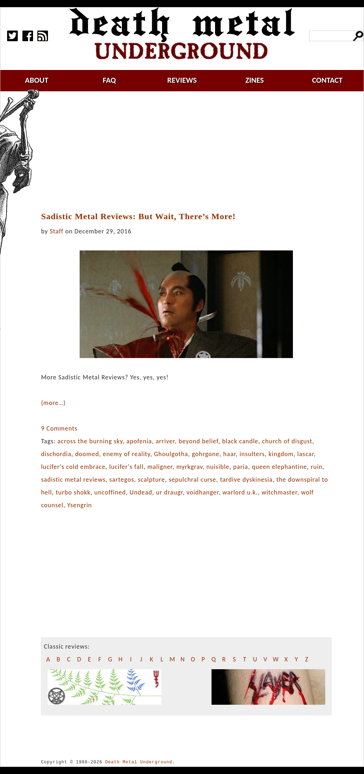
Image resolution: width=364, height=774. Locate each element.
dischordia (56, 454)
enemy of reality (126, 454)
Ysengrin (79, 505)
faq (109, 80)
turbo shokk (73, 492)
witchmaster (279, 492)
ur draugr (169, 492)
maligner (159, 467)
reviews (182, 80)
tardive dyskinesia (246, 479)
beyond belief (198, 441)
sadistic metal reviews (73, 479)
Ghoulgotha (171, 454)
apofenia (139, 441)
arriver (165, 441)
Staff (56, 231)
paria (240, 467)
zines (254, 80)
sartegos (121, 479)
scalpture (151, 479)
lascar (305, 454)
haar (229, 454)
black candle (240, 441)
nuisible (218, 467)
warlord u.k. (240, 492)
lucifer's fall (126, 467)
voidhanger (203, 492)
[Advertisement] (190, 151)
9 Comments (59, 428)
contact (327, 80)
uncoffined (110, 492)
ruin (316, 467)
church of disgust (287, 441)
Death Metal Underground (138, 762)
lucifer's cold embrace (73, 467)
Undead (141, 492)
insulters (252, 454)
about (36, 80)
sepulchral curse (192, 479)
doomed (87, 454)
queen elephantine (279, 467)
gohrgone (206, 454)
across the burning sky (90, 441)
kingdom (280, 454)
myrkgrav (189, 467)
